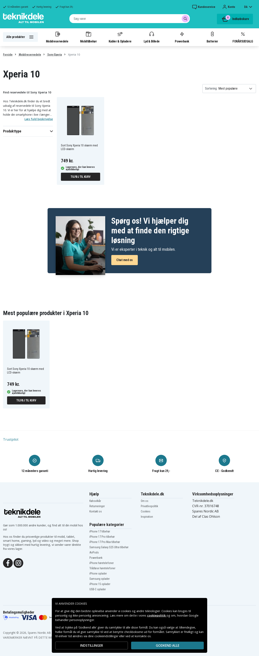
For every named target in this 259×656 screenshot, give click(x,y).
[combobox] (129, 18)
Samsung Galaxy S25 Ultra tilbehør (108, 547)
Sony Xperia (54, 54)
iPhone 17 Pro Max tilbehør (104, 542)
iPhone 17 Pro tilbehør (102, 536)
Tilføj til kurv (80, 176)
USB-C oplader (97, 589)
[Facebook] (8, 562)
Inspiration (147, 516)
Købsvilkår (95, 501)
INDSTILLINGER (91, 645)
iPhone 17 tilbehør (99, 531)
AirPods (94, 552)
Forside (8, 54)
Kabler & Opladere (120, 37)
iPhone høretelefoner (101, 563)
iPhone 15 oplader (99, 584)
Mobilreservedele (57, 37)
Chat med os (124, 260)
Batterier (212, 37)
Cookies (145, 511)
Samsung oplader (99, 578)
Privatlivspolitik (149, 506)
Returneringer (97, 506)
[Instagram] (18, 562)
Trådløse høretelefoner (102, 568)
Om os (144, 501)
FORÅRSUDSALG (242, 37)
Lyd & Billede (151, 37)
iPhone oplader (98, 573)
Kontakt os (95, 511)
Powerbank (182, 37)
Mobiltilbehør (88, 37)
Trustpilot (10, 439)
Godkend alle (167, 645)
